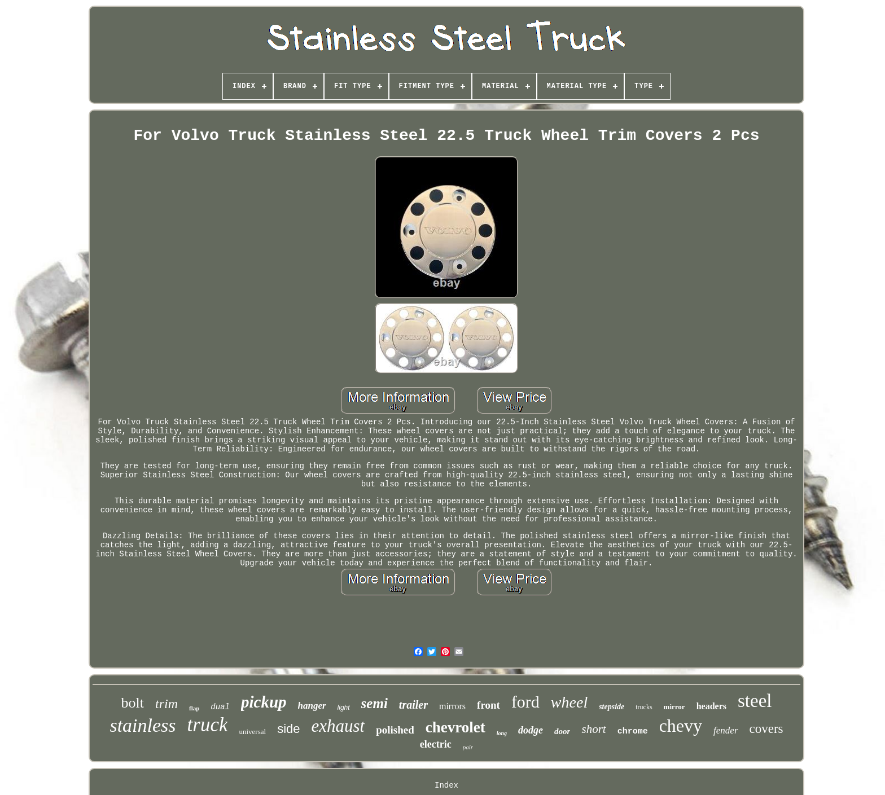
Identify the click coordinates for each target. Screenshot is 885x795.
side (288, 729)
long (502, 733)
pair (468, 747)
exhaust (338, 726)
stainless (142, 725)
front (488, 705)
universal (252, 731)
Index (446, 785)
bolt (132, 703)
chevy (680, 725)
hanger (312, 705)
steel (755, 701)
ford (525, 701)
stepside (611, 706)
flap (194, 708)
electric (436, 744)
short (593, 729)
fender (725, 730)
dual (220, 706)
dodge (530, 730)
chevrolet (455, 727)
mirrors (452, 706)
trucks (644, 707)
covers (766, 729)
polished (395, 730)
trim (166, 703)
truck (207, 725)
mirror (674, 706)
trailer (413, 705)
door (562, 731)
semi (374, 703)
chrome (632, 731)
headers (711, 706)
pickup (264, 702)
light (344, 707)
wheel (569, 702)
